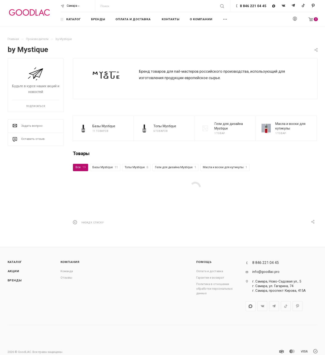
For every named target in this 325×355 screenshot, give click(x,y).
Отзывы (66, 277)
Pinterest (313, 6)
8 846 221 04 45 (253, 6)
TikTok (303, 6)
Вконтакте (283, 6)
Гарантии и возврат (210, 277)
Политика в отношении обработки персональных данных (214, 288)
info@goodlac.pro (265, 272)
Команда (66, 271)
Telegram (293, 6)
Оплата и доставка (209, 271)
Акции (13, 271)
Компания (70, 262)
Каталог (15, 262)
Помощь (204, 262)
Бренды (15, 280)
